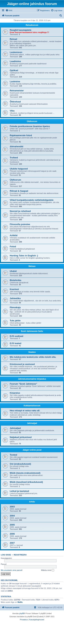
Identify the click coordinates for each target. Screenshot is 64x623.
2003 (12, 506)
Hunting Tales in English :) (24, 255)
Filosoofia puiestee (20, 224)
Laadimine (15, 61)
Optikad (14, 70)
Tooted (13, 455)
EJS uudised (16, 336)
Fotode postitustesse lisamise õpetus (30, 126)
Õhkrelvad (15, 101)
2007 (12, 543)
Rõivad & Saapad (19, 191)
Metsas (32, 266)
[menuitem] (9, 10)
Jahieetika (15, 298)
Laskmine (15, 81)
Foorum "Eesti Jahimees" (23, 384)
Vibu (12, 110)
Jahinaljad (32, 423)
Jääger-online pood (32, 450)
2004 (12, 515)
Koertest (14, 289)
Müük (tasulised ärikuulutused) (26, 482)
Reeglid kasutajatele (20, 30)
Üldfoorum (32, 121)
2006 (12, 534)
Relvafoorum (32, 25)
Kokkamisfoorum (32, 405)
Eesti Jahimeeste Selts (32, 331)
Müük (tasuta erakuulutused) (25, 473)
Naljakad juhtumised (21, 437)
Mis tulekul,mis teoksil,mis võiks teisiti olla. (33, 357)
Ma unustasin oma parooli (11, 570)
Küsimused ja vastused (22, 364)
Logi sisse (6, 555)
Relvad (13, 39)
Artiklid (13, 235)
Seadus (32, 352)
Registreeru (20, 555)
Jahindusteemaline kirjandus (32, 379)
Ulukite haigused (19, 168)
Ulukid (13, 271)
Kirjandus (15, 393)
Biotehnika (15, 280)
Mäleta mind (47, 570)
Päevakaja (15, 307)
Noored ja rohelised (20, 211)
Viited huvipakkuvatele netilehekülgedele (31, 200)
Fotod (13, 246)
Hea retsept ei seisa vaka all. (25, 410)
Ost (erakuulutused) (20, 464)
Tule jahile (15, 320)
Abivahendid (16, 146)
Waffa (20, 602)
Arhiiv (32, 502)
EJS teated (15, 343)
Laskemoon (16, 52)
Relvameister (17, 90)
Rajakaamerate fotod (21, 135)
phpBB (21, 613)
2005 (12, 524)
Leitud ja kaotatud (19, 491)
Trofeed (14, 157)
